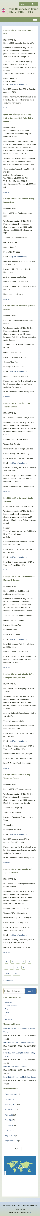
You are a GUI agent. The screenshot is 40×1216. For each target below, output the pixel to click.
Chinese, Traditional (11, 1005)
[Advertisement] (20, 1185)
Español (7, 1012)
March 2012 (9, 1110)
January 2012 (10, 1099)
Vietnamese (8, 1019)
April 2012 (9, 1115)
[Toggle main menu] (20, 19)
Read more (6, 108)
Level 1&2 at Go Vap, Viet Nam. (15, 1067)
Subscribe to (8, 981)
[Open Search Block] (33, 4)
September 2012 (11, 1141)
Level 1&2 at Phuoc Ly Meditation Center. (19, 1042)
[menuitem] (24, 4)
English (7, 1009)
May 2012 (9, 1120)
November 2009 (11, 1094)
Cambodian (8, 1002)
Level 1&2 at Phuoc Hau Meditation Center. (19, 1077)
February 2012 (10, 1104)
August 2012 (10, 1136)
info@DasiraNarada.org (18, 84)
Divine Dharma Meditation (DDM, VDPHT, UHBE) (22, 10)
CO (29, 1212)
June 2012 (9, 1125)
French (7, 1016)
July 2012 (8, 1130)
